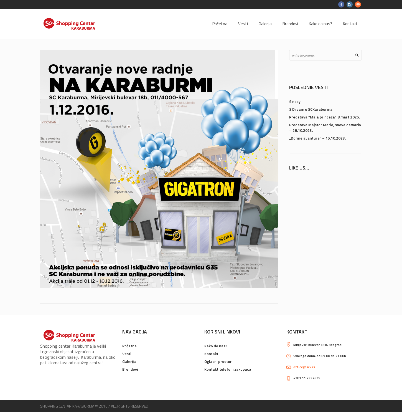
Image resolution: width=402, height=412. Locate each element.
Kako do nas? (215, 346)
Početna (129, 346)
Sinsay (295, 101)
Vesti (126, 354)
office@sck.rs (304, 367)
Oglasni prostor (218, 361)
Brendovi (130, 369)
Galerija (129, 361)
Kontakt (211, 354)
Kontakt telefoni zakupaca (227, 369)
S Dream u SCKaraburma (310, 109)
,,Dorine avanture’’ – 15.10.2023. (317, 138)
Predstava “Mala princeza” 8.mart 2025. (324, 117)
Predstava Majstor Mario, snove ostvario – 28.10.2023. (325, 127)
